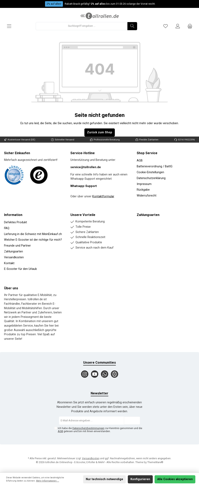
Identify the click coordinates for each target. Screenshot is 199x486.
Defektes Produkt (15, 222)
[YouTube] (94, 374)
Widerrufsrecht (146, 195)
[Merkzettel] (165, 26)
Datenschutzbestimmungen (88, 428)
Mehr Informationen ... (47, 481)
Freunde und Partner (17, 245)
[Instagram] (84, 374)
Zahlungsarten (13, 251)
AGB (140, 160)
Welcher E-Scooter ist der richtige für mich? (33, 239)
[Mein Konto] (178, 26)
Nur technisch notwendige (104, 479)
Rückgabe (143, 189)
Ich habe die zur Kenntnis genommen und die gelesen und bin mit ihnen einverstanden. (100, 430)
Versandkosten (14, 257)
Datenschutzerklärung (151, 178)
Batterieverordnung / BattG (154, 166)
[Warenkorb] (190, 26)
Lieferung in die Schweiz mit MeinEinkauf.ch (33, 234)
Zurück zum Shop (99, 132)
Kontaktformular (103, 196)
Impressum (144, 184)
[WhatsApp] (104, 374)
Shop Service (147, 153)
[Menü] (9, 26)
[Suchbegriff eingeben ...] (82, 26)
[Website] (114, 374)
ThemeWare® (155, 462)
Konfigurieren (140, 479)
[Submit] (132, 421)
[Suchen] (132, 26)
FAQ (6, 228)
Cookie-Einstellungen (150, 172)
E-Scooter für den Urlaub (20, 269)
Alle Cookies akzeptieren (175, 479)
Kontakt (9, 263)
